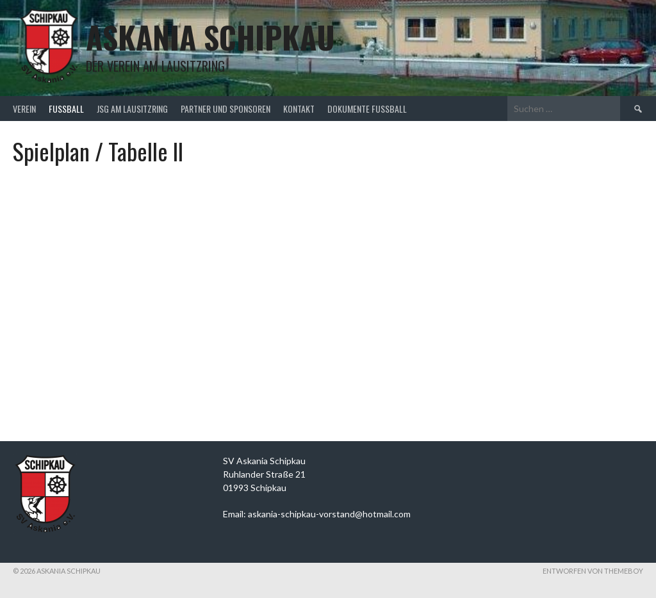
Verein (24, 108)
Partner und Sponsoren (225, 108)
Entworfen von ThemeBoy (593, 571)
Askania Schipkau (210, 37)
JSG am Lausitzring (132, 108)
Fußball (66, 108)
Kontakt (299, 108)
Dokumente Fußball (367, 108)
